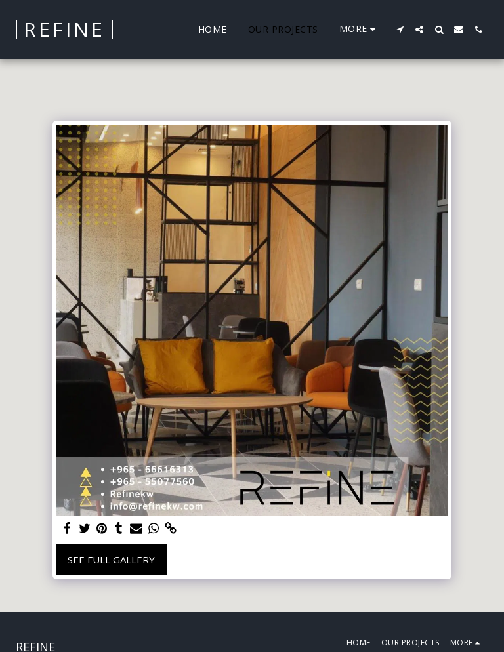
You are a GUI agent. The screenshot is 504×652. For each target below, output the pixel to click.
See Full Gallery (111, 559)
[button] (399, 29)
